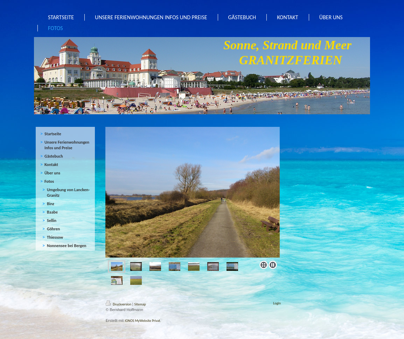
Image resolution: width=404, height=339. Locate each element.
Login (277, 303)
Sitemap (140, 304)
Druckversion (119, 304)
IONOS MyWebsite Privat (142, 320)
